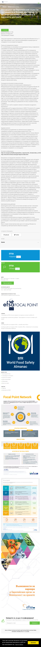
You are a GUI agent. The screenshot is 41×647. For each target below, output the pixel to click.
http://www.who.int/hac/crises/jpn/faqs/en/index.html (14, 154)
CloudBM (27, 631)
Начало (3, 6)
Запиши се (34, 623)
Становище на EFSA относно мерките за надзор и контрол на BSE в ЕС (17, 315)
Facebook (6, 234)
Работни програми (6, 379)
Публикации (5, 381)
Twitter (16, 234)
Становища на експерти (7, 375)
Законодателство (6, 373)
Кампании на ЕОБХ (6, 390)
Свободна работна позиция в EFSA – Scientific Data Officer (14, 324)
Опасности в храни (6, 377)
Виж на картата (8, 283)
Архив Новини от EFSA (13, 6)
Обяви (20, 267)
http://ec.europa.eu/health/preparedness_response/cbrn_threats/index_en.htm (21, 152)
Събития (4, 388)
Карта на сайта (5, 383)
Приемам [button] (33, 642)
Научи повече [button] (19, 644)
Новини (19, 256)
